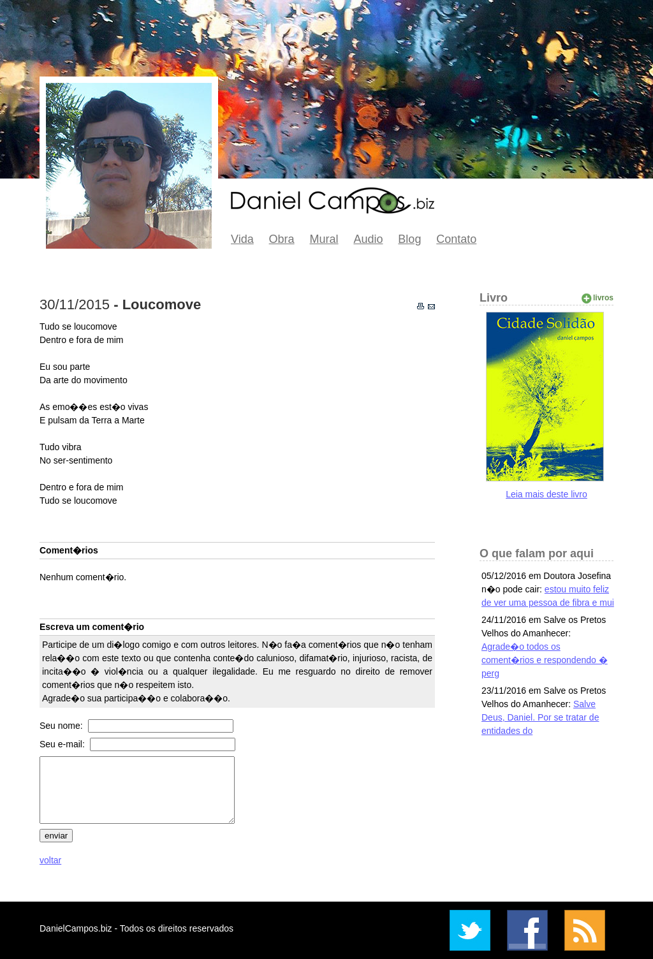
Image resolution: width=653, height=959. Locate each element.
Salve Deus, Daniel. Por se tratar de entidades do (540, 717)
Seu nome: (62, 726)
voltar (50, 860)
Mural (324, 239)
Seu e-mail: (63, 744)
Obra (282, 239)
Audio (368, 239)
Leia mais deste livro (546, 494)
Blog (409, 239)
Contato (456, 239)
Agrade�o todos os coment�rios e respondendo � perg (544, 659)
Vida (242, 239)
